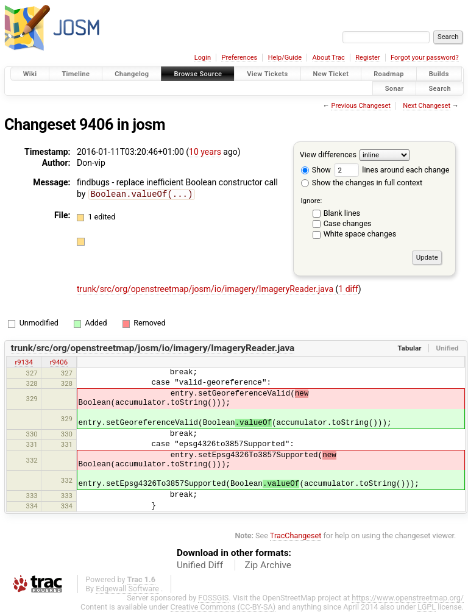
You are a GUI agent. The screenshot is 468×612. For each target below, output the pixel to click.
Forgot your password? (425, 58)
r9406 (59, 362)
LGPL (426, 606)
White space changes (360, 233)
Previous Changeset (360, 106)
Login (202, 58)
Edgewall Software (127, 588)
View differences (328, 154)
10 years (205, 152)
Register (367, 58)
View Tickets (267, 74)
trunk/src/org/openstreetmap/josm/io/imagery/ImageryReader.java (206, 289)
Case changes (348, 223)
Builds (439, 74)
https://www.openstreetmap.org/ (408, 597)
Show (316, 169)
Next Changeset (426, 106)
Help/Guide (285, 58)
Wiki (30, 74)
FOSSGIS (213, 597)
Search (439, 88)
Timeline (76, 74)
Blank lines (342, 213)
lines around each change (391, 169)
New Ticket (331, 74)
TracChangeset (296, 535)
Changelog (132, 74)
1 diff (348, 289)
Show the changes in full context (361, 182)
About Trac (329, 58)
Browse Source (198, 74)
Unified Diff (200, 565)
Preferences (239, 58)
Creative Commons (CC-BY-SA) (223, 606)
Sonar (394, 88)
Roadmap (389, 74)
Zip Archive (268, 565)
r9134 (23, 362)
